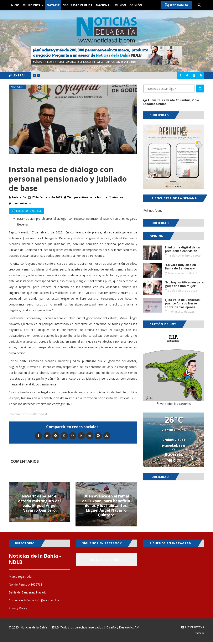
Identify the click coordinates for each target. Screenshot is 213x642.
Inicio (14, 5)
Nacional (103, 5)
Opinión (135, 5)
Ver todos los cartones (174, 404)
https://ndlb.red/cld (34, 414)
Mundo (120, 5)
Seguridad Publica (78, 5)
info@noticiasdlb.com (49, 600)
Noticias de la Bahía (106, 559)
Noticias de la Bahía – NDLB (39, 627)
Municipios (31, 5)
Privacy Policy (18, 608)
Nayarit (53, 5)
